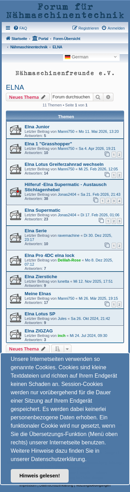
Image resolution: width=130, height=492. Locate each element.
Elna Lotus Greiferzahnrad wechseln (64, 164)
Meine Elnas (38, 293)
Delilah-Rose (69, 260)
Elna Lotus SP (40, 313)
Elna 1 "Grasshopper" (48, 143)
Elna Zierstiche (41, 276)
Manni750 (66, 131)
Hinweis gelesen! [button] (39, 475)
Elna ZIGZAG (39, 330)
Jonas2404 (67, 194)
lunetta (63, 281)
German (76, 56)
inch (62, 335)
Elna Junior (37, 126)
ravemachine (68, 235)
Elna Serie (36, 230)
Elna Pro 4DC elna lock (50, 255)
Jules (62, 318)
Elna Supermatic (42, 210)
